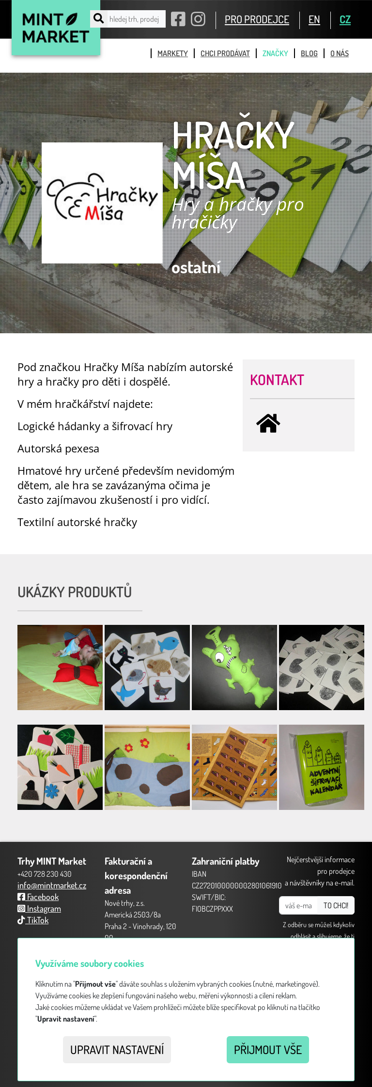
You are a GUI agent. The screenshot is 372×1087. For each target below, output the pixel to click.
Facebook (38, 896)
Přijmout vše (268, 1049)
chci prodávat (225, 53)
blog (309, 53)
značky (275, 53)
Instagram (39, 908)
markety (172, 53)
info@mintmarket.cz (51, 885)
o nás (339, 53)
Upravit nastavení (117, 1049)
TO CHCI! (336, 905)
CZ (345, 19)
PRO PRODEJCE (257, 19)
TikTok (32, 920)
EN (314, 19)
